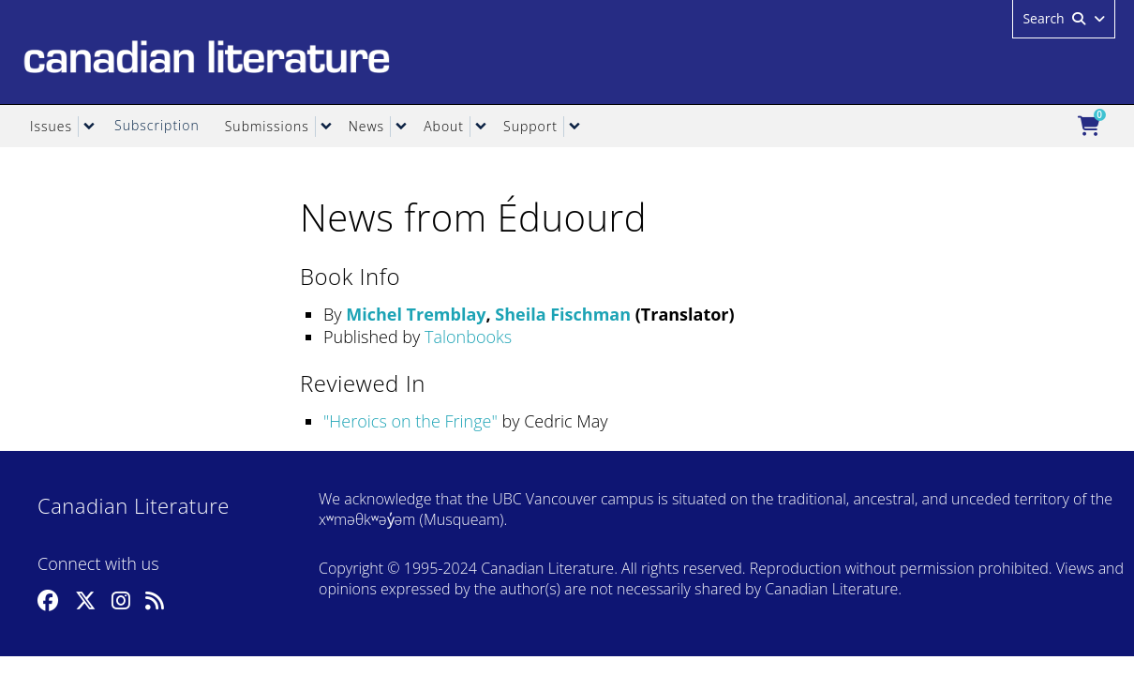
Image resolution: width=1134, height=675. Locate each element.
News (366, 126)
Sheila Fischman (563, 314)
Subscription (157, 125)
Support (530, 126)
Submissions (267, 126)
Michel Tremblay (415, 314)
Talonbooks (468, 336)
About (444, 126)
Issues (51, 126)
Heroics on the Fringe (410, 421)
